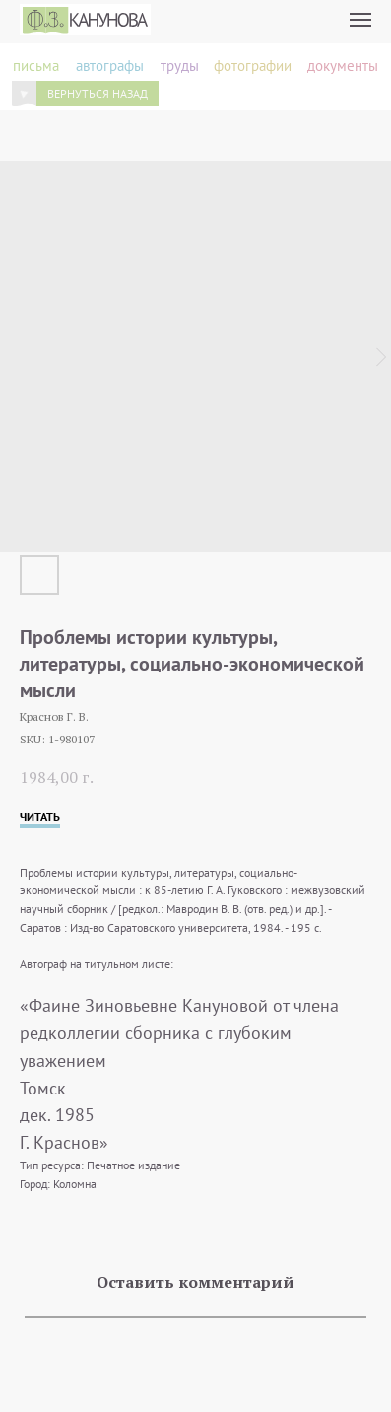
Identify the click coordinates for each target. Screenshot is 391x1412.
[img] (24, 93)
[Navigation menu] (360, 20)
